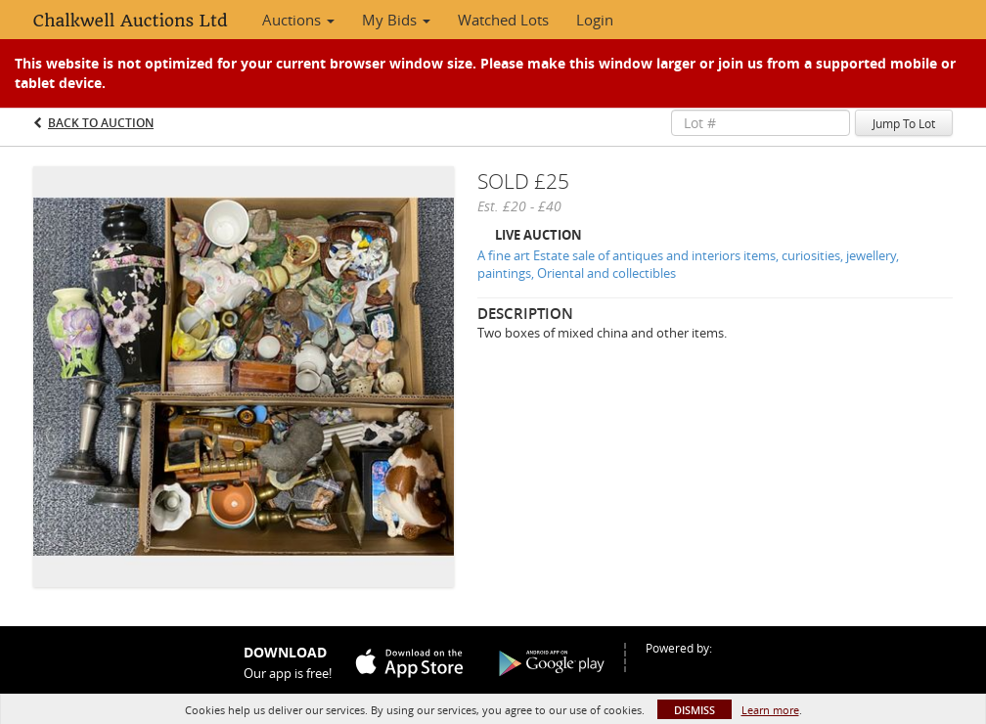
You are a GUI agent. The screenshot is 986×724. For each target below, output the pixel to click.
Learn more (770, 709)
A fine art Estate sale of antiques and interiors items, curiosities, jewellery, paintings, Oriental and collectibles (688, 265)
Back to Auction (101, 122)
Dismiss (694, 709)
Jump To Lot (904, 123)
